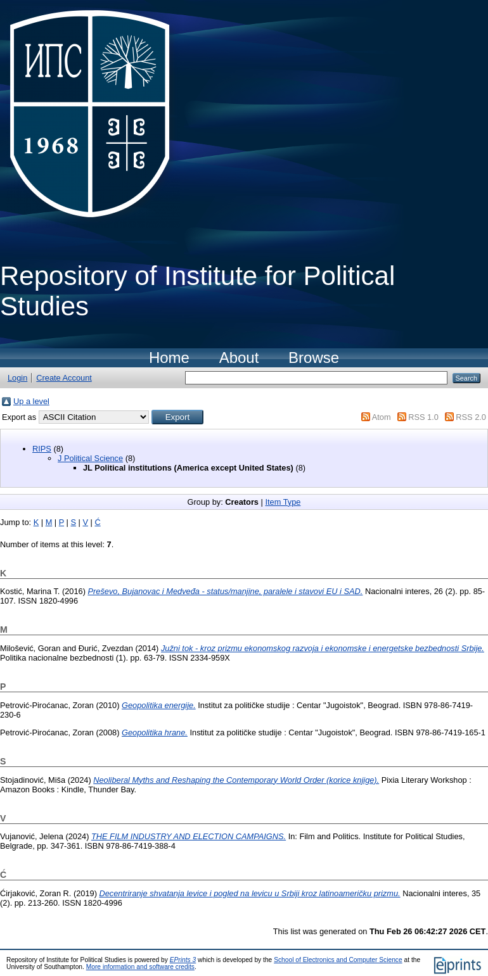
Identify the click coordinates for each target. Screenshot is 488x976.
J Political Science (90, 458)
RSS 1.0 (423, 417)
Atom (381, 417)
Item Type (282, 502)
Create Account (64, 378)
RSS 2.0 (471, 417)
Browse (313, 357)
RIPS (41, 448)
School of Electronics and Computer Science (338, 959)
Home (169, 357)
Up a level (31, 401)
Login (17, 378)
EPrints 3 (183, 959)
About (239, 357)
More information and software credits (140, 966)
